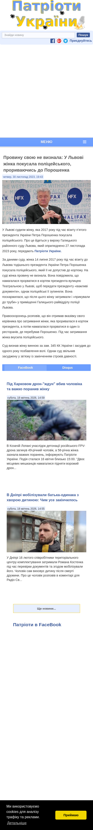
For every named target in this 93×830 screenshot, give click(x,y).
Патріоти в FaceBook (37, 624)
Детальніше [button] (17, 823)
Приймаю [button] (71, 815)
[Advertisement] (45, 91)
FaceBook (25, 367)
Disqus (67, 367)
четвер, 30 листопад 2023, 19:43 (23, 176)
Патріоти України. (48, 251)
